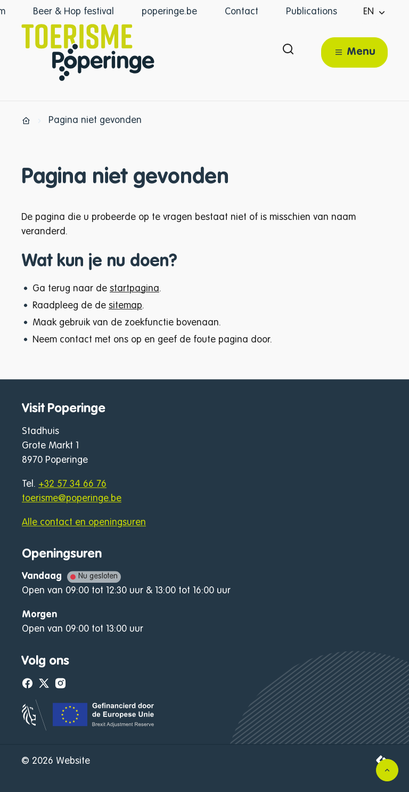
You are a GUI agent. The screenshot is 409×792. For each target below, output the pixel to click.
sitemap (125, 306)
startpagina (134, 288)
